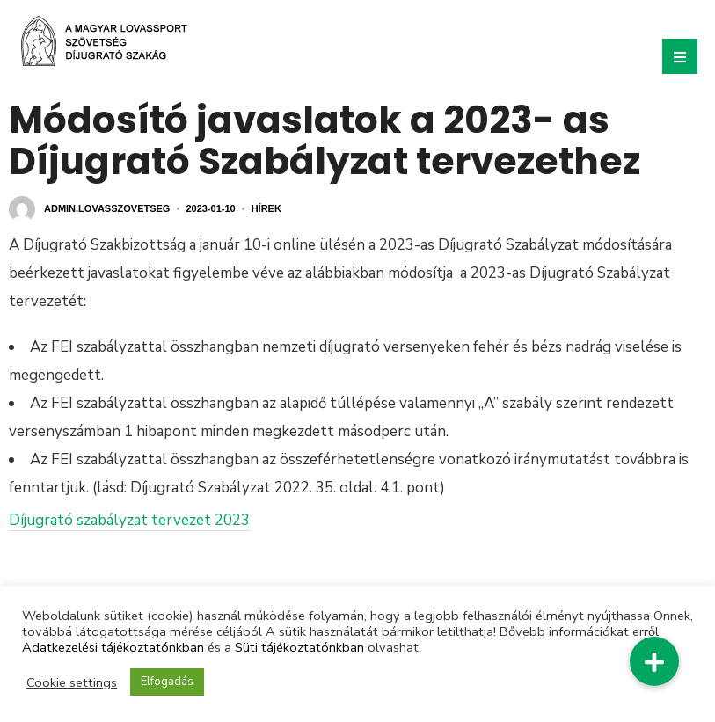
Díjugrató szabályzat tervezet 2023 (129, 520)
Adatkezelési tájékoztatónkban (113, 647)
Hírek (266, 208)
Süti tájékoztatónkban (299, 647)
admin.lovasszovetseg (107, 208)
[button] (654, 661)
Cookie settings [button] (71, 682)
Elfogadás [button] (167, 681)
